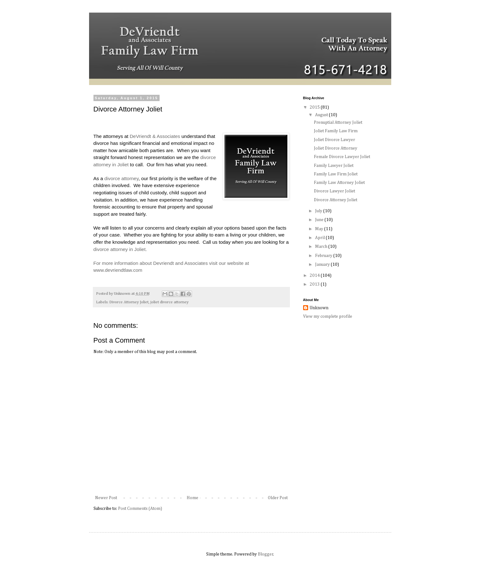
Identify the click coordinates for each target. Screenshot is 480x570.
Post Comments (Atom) (140, 508)
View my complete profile (327, 316)
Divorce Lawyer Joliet (334, 191)
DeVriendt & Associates (155, 136)
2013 (315, 284)
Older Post (278, 498)
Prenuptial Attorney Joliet (338, 122)
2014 (315, 275)
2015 (315, 107)
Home (192, 498)
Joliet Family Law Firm (336, 131)
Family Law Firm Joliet (336, 174)
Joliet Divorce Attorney (335, 148)
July (319, 211)
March (321, 246)
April (320, 238)
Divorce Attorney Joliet (129, 302)
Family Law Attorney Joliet (339, 182)
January (323, 264)
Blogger (265, 554)
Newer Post (106, 498)
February (324, 256)
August (322, 115)
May (319, 229)
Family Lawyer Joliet (333, 165)
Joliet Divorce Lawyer (334, 140)
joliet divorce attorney (169, 302)
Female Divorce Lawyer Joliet (342, 157)
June (320, 220)
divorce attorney (121, 178)
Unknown (318, 308)
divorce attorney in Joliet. (121, 249)
